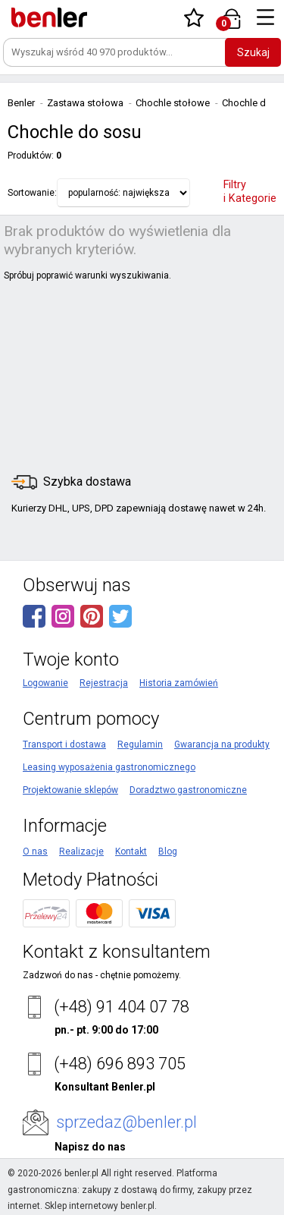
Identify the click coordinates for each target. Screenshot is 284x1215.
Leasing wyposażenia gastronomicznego (109, 767)
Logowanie (45, 683)
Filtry (249, 191)
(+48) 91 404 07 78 (121, 1006)
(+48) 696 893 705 (120, 1063)
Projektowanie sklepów (70, 790)
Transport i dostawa (64, 744)
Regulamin (140, 744)
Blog (167, 851)
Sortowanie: (32, 192)
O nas (35, 851)
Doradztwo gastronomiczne (188, 790)
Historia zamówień (178, 683)
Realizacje (81, 851)
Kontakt (131, 851)
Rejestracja (104, 683)
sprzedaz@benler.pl (126, 1122)
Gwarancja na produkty (222, 744)
